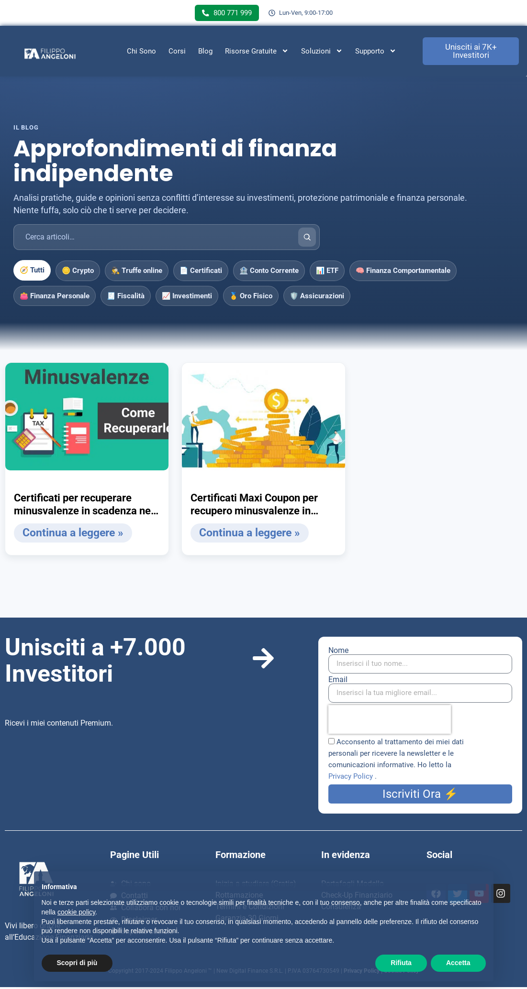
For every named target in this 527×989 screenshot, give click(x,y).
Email (338, 681)
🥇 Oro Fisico (250, 297)
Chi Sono (141, 53)
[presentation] (389, 721)
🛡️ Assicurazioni (317, 297)
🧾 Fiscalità (126, 297)
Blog (205, 53)
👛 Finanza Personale (55, 297)
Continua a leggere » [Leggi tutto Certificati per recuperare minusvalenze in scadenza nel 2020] (70, 535)
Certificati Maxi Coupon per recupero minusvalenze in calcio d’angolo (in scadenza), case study (259, 507)
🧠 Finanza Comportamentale (403, 272)
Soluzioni (322, 53)
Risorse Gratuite (257, 53)
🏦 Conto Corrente (269, 272)
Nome (338, 652)
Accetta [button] (458, 963)
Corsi (177, 53)
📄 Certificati (200, 272)
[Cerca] (307, 239)
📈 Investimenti (187, 297)
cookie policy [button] (76, 912)
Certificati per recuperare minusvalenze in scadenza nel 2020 (84, 507)
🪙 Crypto (78, 272)
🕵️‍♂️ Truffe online (136, 272)
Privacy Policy (351, 778)
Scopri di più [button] (77, 963)
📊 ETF (327, 272)
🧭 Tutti (32, 272)
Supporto (375, 53)
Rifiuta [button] (401, 963)
